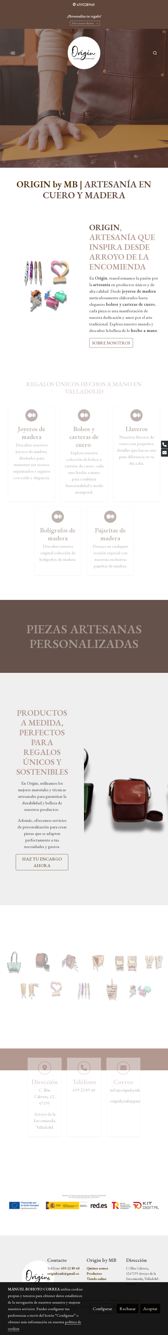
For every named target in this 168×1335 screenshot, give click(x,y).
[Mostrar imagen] (84, 1202)
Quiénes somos (97, 1268)
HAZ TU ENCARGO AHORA (42, 862)
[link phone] (164, 445)
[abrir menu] (13, 53)
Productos (94, 1273)
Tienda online (96, 1278)
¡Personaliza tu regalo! (84, 16)
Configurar (102, 1308)
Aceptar (150, 1308)
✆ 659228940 (84, 4)
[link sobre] (25, 1277)
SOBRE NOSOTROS (111, 343)
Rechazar (127, 1308)
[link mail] (164, 453)
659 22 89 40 (70, 1268)
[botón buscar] (154, 53)
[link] (84, 53)
